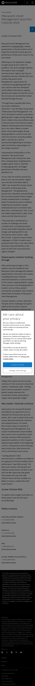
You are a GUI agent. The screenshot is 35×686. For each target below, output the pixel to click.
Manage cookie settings (17, 371)
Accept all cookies (17, 365)
